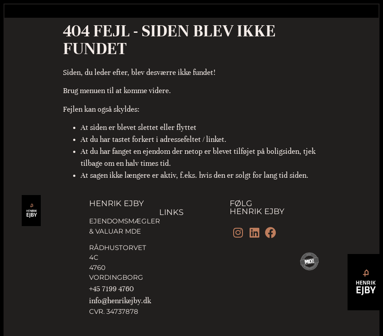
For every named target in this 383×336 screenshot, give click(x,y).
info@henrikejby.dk (120, 300)
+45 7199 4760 (111, 288)
